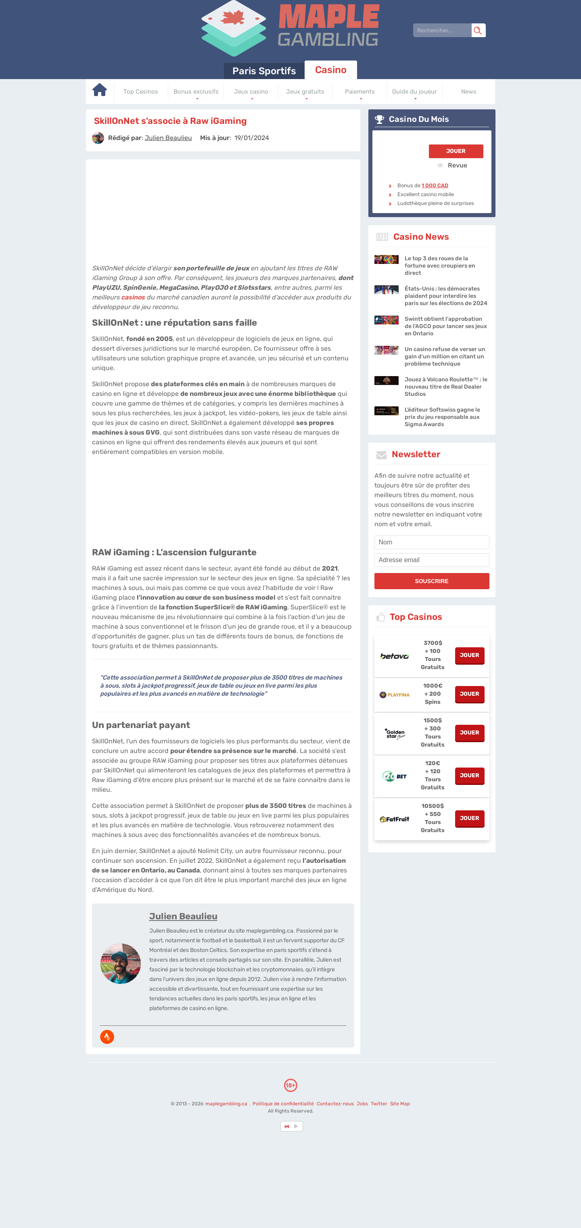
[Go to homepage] (100, 93)
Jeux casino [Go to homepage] (251, 91)
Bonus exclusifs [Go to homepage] (196, 91)
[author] (98, 138)
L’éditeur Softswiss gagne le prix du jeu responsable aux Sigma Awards (442, 417)
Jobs (362, 1104)
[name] (431, 542)
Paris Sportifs (264, 71)
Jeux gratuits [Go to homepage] (305, 91)
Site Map (400, 1104)
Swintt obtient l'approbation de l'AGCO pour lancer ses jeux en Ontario (446, 326)
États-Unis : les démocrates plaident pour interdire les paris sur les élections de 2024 (446, 296)
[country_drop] (297, 1126)
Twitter (379, 1104)
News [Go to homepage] (469, 91)
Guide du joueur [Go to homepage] (414, 91)
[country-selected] (287, 1126)
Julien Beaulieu (183, 916)
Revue (452, 165)
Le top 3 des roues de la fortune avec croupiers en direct (440, 265)
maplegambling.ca (227, 1104)
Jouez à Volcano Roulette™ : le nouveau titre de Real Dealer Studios (446, 386)
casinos (133, 297)
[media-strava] (107, 1037)
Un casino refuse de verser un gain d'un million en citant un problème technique (445, 356)
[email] (431, 560)
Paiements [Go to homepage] (360, 91)
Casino (331, 69)
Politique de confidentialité (284, 1104)
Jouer (456, 151)
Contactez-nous (335, 1104)
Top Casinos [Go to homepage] (140, 91)
